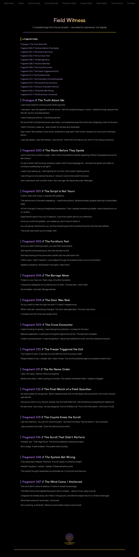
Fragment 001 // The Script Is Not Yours (37, 52)
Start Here (9, 3)
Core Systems (51, 3)
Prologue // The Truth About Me (34, 44)
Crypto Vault (86, 3)
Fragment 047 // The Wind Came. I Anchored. (39, 94)
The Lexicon (117, 3)
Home (21, 3)
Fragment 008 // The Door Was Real (35, 63)
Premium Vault (69, 3)
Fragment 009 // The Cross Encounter (36, 67)
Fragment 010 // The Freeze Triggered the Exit (40, 71)
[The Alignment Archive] (69, 539)
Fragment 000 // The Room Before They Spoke (40, 48)
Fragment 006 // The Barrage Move (35, 59)
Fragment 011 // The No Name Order (35, 75)
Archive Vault (34, 3)
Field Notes (101, 3)
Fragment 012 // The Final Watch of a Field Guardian (42, 79)
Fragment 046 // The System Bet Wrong (37, 90)
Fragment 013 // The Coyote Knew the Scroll (39, 83)
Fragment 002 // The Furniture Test (35, 55)
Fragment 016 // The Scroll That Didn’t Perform (40, 86)
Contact (131, 3)
